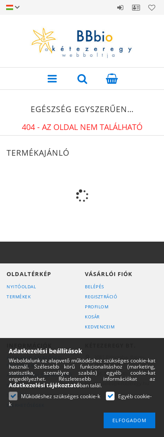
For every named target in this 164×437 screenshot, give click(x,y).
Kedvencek (151, 7)
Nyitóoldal (21, 286)
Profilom (96, 307)
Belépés (120, 7)
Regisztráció (101, 297)
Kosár (92, 317)
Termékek (19, 297)
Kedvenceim (100, 327)
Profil (136, 7)
